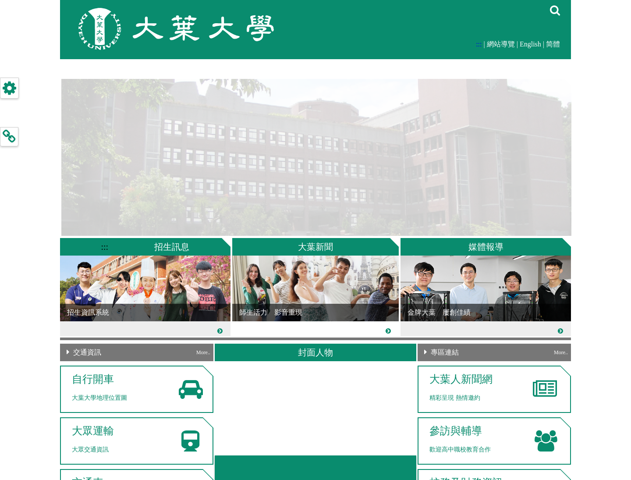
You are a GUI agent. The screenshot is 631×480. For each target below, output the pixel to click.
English (530, 44)
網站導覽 (501, 44)
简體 (553, 44)
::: (479, 44)
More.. (203, 352)
